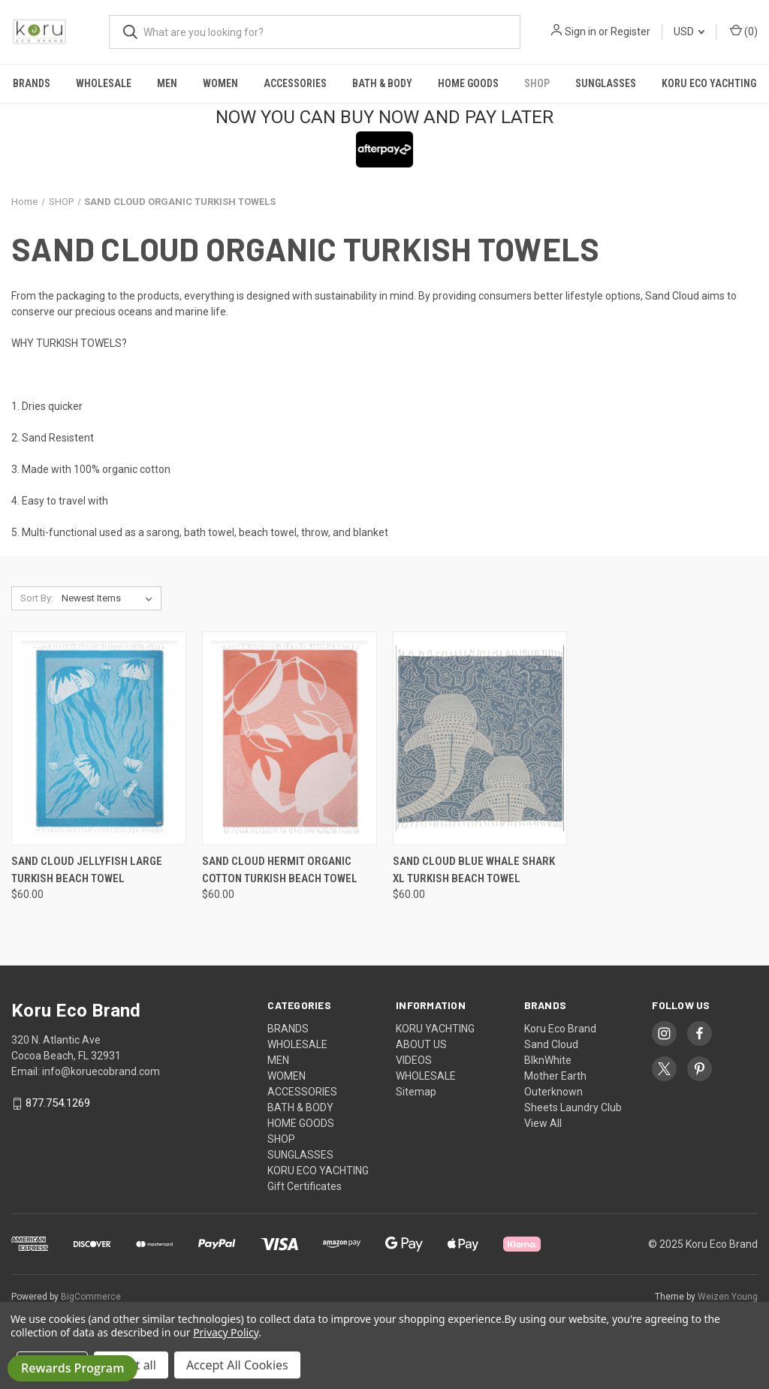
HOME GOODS (468, 83)
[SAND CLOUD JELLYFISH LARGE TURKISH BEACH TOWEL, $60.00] (98, 738)
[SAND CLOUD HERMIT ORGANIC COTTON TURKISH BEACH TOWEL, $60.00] (289, 738)
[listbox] (110, 598)
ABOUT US (421, 1044)
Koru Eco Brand (560, 1029)
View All (543, 1123)
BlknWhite (547, 1060)
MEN (167, 83)
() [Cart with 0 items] (744, 31)
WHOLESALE (103, 83)
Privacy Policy (225, 1332)
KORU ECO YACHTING (709, 83)
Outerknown (553, 1092)
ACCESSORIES (295, 83)
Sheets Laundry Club (573, 1107)
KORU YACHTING (435, 1029)
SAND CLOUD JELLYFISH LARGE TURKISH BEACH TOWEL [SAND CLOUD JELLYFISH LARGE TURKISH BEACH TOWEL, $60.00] (86, 869)
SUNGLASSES (605, 83)
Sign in (580, 32)
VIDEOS (414, 1060)
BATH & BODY (382, 83)
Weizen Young (728, 1296)
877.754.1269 (58, 1103)
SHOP (537, 83)
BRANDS (31, 83)
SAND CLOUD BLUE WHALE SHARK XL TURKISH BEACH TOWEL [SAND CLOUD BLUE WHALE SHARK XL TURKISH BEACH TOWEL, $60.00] (474, 869)
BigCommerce (91, 1296)
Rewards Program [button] (72, 1368)
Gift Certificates (304, 1186)
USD (689, 32)
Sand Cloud (551, 1044)
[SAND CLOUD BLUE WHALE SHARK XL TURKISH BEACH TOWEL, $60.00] (480, 738)
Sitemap (416, 1092)
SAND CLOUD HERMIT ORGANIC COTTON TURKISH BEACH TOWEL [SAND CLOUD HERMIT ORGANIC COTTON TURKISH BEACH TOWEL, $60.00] (279, 869)
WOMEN (220, 83)
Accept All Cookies (237, 1365)
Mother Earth (555, 1076)
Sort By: (36, 598)
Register (630, 32)
